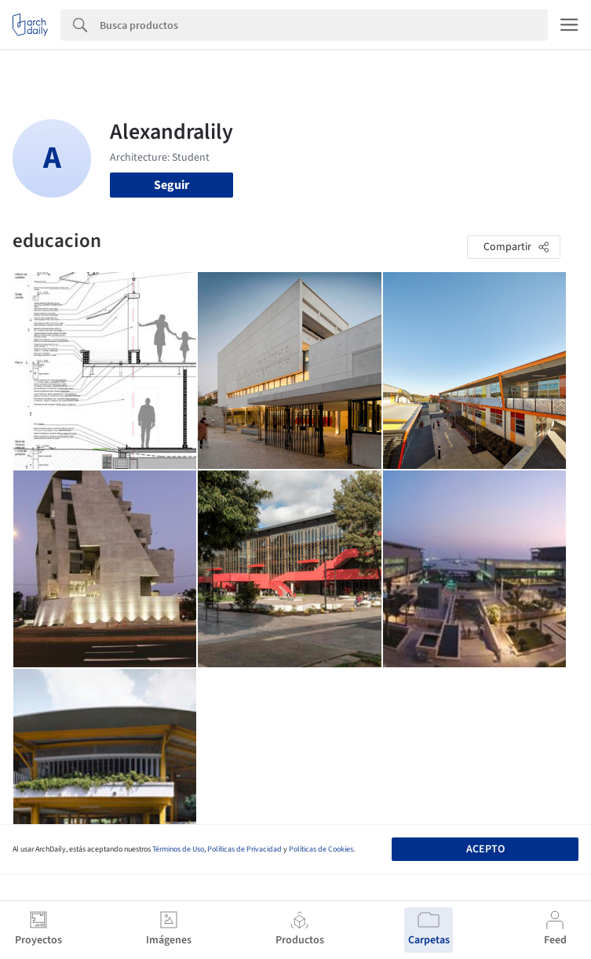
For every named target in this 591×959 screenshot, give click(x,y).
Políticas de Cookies (321, 849)
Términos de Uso (178, 849)
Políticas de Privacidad (244, 849)
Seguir (171, 185)
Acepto (485, 849)
